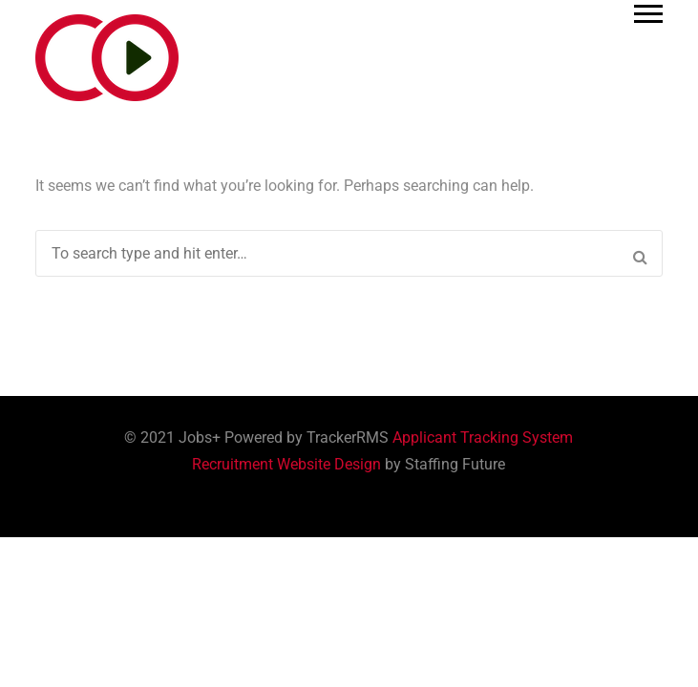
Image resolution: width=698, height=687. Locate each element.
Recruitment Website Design (286, 464)
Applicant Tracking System (482, 437)
